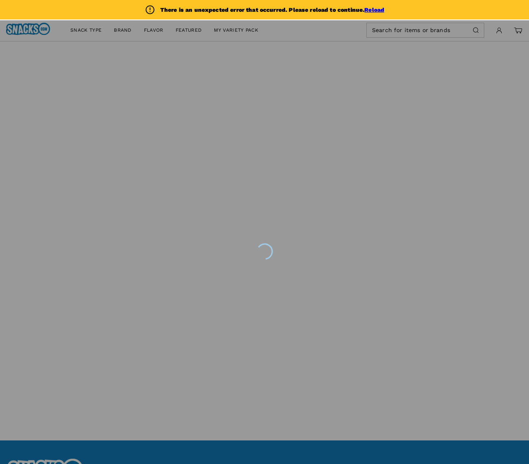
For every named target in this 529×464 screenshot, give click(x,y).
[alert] (264, 10)
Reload (374, 10)
